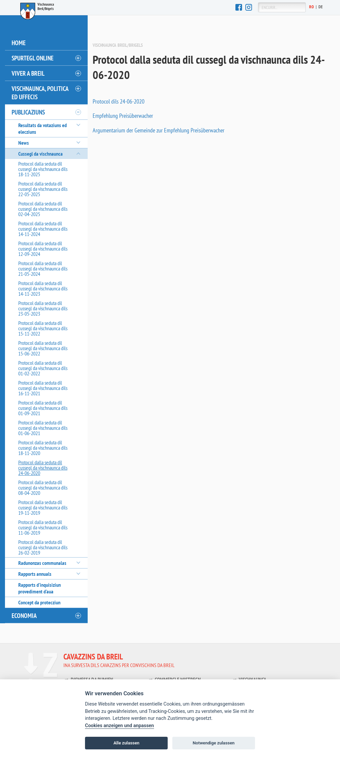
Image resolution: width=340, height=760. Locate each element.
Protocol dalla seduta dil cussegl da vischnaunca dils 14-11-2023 (42, 288)
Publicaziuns (28, 112)
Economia (24, 615)
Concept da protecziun (39, 602)
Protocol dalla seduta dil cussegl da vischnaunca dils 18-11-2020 (42, 447)
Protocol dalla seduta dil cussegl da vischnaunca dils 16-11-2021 (42, 388)
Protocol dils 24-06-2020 (118, 101)
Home (19, 42)
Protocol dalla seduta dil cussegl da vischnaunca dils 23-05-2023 (42, 308)
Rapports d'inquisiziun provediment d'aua (39, 588)
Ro (311, 7)
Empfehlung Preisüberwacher (123, 115)
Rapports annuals (34, 573)
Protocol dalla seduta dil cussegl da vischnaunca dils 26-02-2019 (42, 547)
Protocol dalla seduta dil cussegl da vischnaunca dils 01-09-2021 (42, 408)
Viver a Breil (28, 73)
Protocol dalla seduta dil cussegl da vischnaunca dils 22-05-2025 (42, 188)
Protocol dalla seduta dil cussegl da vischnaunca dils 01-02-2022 (42, 368)
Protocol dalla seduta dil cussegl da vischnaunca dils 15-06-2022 (42, 348)
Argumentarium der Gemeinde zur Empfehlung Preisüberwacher (158, 130)
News (23, 142)
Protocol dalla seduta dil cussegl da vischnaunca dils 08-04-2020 (42, 487)
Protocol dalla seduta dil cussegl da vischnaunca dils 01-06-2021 (42, 427)
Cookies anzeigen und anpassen (119, 725)
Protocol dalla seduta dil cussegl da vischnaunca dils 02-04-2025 (42, 208)
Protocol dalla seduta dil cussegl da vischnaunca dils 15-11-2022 (42, 328)
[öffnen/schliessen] (78, 58)
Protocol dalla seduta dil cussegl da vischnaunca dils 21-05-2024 (42, 268)
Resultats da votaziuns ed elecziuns (42, 128)
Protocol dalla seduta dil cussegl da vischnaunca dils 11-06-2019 (42, 527)
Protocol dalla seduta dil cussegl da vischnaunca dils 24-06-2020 (42, 467)
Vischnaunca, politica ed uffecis (40, 92)
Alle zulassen (126, 742)
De (320, 7)
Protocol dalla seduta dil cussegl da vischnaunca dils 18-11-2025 (42, 169)
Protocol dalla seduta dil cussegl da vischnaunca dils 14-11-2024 (42, 228)
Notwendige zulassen (213, 742)
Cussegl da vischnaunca (40, 153)
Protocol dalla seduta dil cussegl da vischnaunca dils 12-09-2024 (42, 248)
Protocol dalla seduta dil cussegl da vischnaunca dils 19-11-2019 (42, 507)
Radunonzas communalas (42, 563)
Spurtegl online (32, 58)
